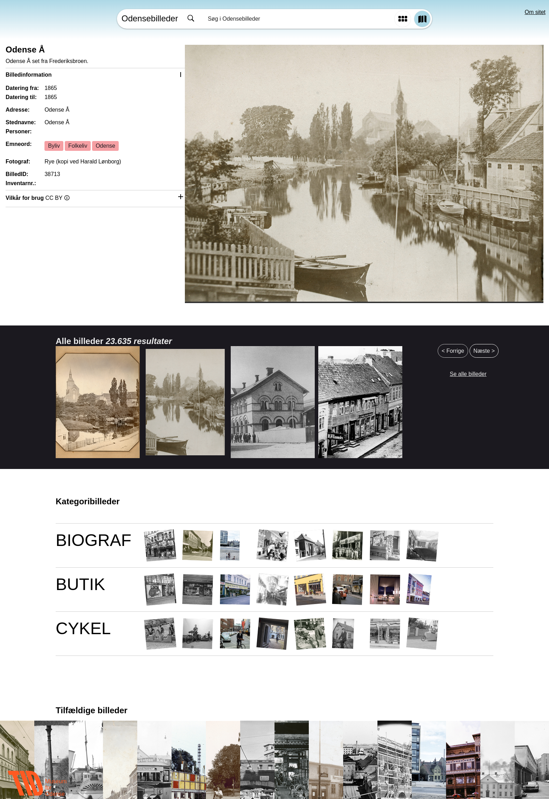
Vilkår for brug (38, 198)
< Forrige (453, 351)
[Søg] (190, 18)
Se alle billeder (468, 374)
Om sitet (534, 12)
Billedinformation (29, 75)
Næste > (484, 351)
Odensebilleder (149, 18)
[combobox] (287, 18)
